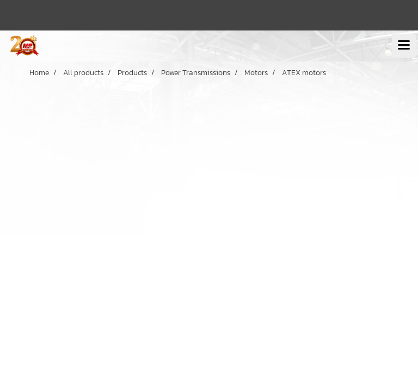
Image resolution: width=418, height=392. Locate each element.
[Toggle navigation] (404, 46)
